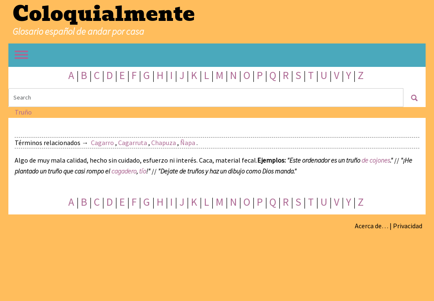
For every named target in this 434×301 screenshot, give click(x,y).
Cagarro (102, 142)
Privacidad (407, 226)
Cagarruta (132, 142)
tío (142, 171)
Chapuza (163, 142)
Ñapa (187, 142)
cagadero (124, 171)
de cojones (376, 160)
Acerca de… (371, 226)
